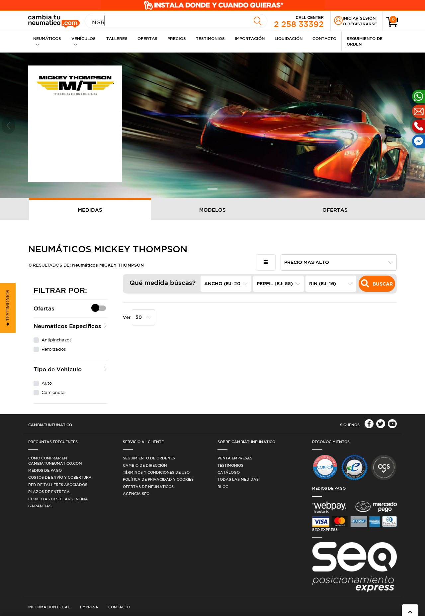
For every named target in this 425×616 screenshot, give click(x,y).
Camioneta (53, 392)
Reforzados (54, 349)
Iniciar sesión (359, 18)
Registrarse (362, 23)
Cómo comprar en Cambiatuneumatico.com (55, 460)
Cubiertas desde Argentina (58, 499)
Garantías (39, 506)
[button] (8, 125)
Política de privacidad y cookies (158, 479)
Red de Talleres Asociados (57, 484)
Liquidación (288, 38)
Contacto (324, 38)
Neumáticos (47, 41)
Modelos (212, 210)
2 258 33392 (299, 21)
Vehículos (83, 41)
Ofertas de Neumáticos (148, 486)
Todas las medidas (238, 479)
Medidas (90, 210)
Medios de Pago (45, 470)
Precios (176, 38)
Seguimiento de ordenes (149, 458)
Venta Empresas (234, 458)
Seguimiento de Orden (364, 41)
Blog (222, 486)
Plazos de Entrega (49, 491)
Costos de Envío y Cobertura (60, 477)
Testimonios (210, 38)
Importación (250, 38)
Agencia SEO (136, 493)
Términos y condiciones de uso (156, 472)
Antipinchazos (56, 339)
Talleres (117, 38)
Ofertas (147, 38)
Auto (47, 383)
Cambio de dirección (145, 465)
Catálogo (228, 472)
